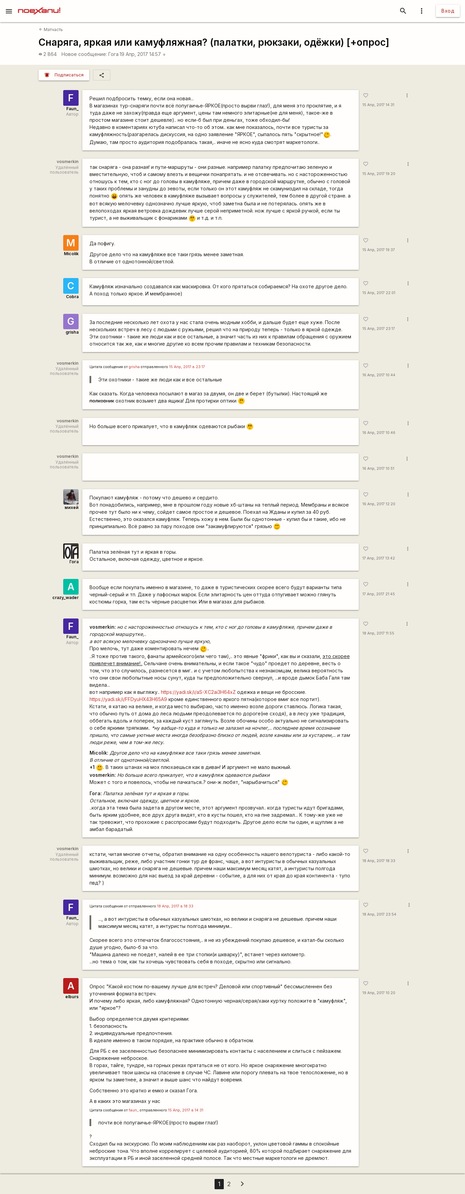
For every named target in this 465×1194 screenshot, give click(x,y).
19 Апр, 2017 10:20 (379, 993)
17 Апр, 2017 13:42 (379, 558)
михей (72, 507)
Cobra (72, 296)
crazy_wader (65, 597)
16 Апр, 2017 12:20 (379, 504)
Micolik (71, 253)
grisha (72, 332)
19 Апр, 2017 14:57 (143, 54)
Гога (113, 54)
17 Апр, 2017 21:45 (379, 594)
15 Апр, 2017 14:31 (378, 105)
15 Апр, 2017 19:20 (379, 174)
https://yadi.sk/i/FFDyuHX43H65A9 (128, 699)
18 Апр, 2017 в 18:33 (175, 906)
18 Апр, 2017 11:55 (378, 633)
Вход (447, 11)
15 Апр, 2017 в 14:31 (185, 1110)
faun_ (134, 1110)
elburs (72, 996)
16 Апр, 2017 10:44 (379, 375)
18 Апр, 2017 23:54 (379, 914)
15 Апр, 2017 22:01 (379, 293)
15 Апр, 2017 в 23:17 (187, 367)
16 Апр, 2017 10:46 (379, 433)
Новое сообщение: (84, 54)
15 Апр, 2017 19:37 (379, 250)
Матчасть (51, 29)
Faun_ (72, 108)
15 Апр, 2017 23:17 (379, 328)
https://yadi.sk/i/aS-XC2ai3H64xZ (198, 692)
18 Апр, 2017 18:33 (379, 861)
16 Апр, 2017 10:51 (378, 468)
